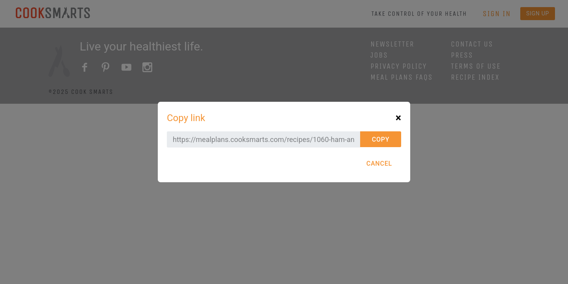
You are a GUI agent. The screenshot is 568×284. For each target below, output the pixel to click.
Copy (381, 139)
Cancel (379, 163)
